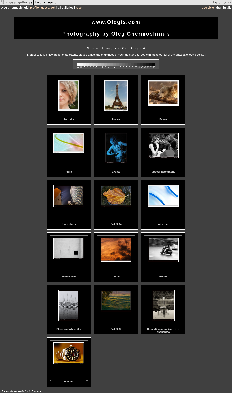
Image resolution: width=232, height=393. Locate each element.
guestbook (48, 7)
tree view (208, 7)
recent (80, 7)
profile (34, 7)
